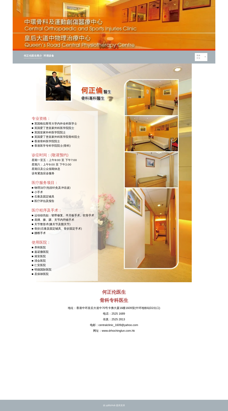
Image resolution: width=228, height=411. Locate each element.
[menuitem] (33, 55)
